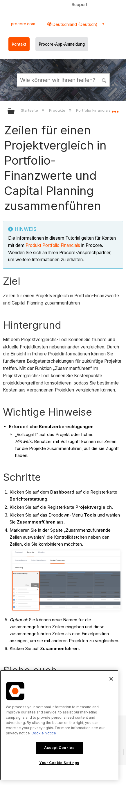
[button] (104, 79)
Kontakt (19, 44)
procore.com (23, 24)
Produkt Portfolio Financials (53, 245)
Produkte (57, 110)
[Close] (111, 678)
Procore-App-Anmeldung (62, 44)
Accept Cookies (59, 747)
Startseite (30, 110)
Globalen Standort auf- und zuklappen (114, 109)
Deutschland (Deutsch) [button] (74, 24)
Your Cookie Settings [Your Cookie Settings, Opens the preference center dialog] (59, 763)
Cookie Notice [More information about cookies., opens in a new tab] (43, 733)
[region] (59, 725)
